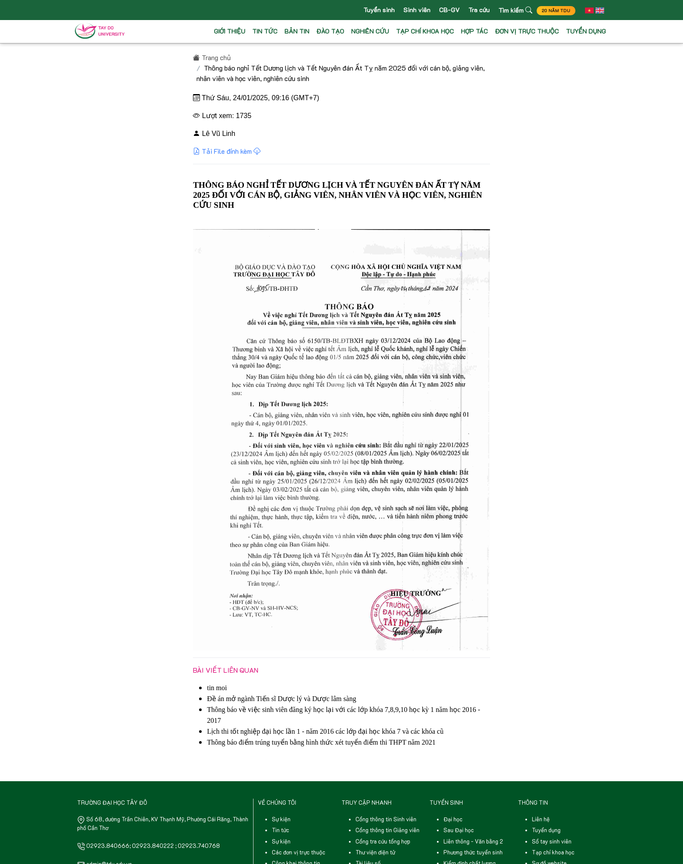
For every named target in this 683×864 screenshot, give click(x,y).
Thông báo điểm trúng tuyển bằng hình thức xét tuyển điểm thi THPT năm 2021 (321, 742)
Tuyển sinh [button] (375, 10)
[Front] (101, 32)
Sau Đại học (458, 830)
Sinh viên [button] (413, 10)
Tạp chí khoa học (553, 852)
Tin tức (280, 830)
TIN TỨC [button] (264, 32)
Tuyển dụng (546, 830)
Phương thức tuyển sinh (473, 852)
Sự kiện (281, 819)
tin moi (217, 687)
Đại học (453, 819)
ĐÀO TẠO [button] (330, 32)
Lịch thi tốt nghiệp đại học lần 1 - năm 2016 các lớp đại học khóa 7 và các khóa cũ (325, 731)
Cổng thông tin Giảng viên (387, 830)
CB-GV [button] (446, 10)
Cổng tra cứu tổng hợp (382, 841)
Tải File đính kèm (226, 151)
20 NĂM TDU (552, 11)
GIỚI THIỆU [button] (229, 32)
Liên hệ (541, 819)
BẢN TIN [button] (296, 32)
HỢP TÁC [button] (474, 32)
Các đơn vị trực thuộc (298, 852)
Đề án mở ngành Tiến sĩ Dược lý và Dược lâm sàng (281, 698)
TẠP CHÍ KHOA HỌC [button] (425, 32)
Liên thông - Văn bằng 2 (473, 841)
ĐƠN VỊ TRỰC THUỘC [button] (527, 32)
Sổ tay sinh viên (551, 841)
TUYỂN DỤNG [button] (586, 32)
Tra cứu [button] (475, 10)
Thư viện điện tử (375, 852)
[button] (587, 10)
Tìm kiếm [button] (512, 10)
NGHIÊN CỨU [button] (370, 32)
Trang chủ (212, 57)
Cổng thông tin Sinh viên (385, 819)
